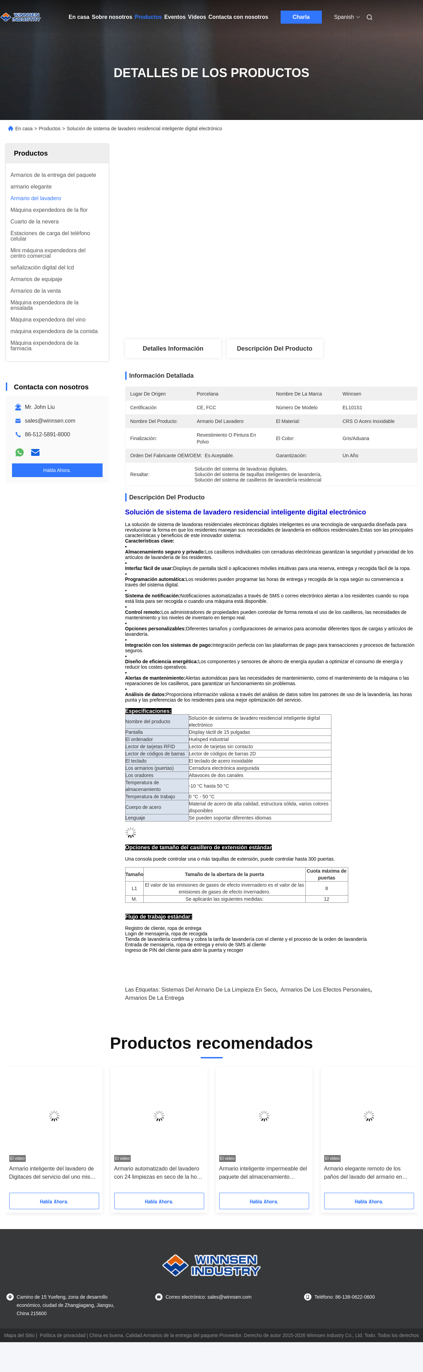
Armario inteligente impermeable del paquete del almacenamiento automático (263, 1173)
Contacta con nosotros (238, 17)
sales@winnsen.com (50, 421)
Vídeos (197, 17)
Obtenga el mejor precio (307, 316)
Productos (148, 17)
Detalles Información (173, 348)
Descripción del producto (274, 348)
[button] (24, 1132)
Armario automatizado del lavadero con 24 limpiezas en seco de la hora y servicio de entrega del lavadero (158, 1173)
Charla (301, 17)
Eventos (175, 17)
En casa (79, 17)
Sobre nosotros (112, 17)
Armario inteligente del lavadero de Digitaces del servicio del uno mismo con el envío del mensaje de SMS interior (53, 1173)
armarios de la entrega (154, 998)
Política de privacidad (62, 1335)
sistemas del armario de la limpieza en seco (218, 990)
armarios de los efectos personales (325, 990)
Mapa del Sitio (19, 1335)
